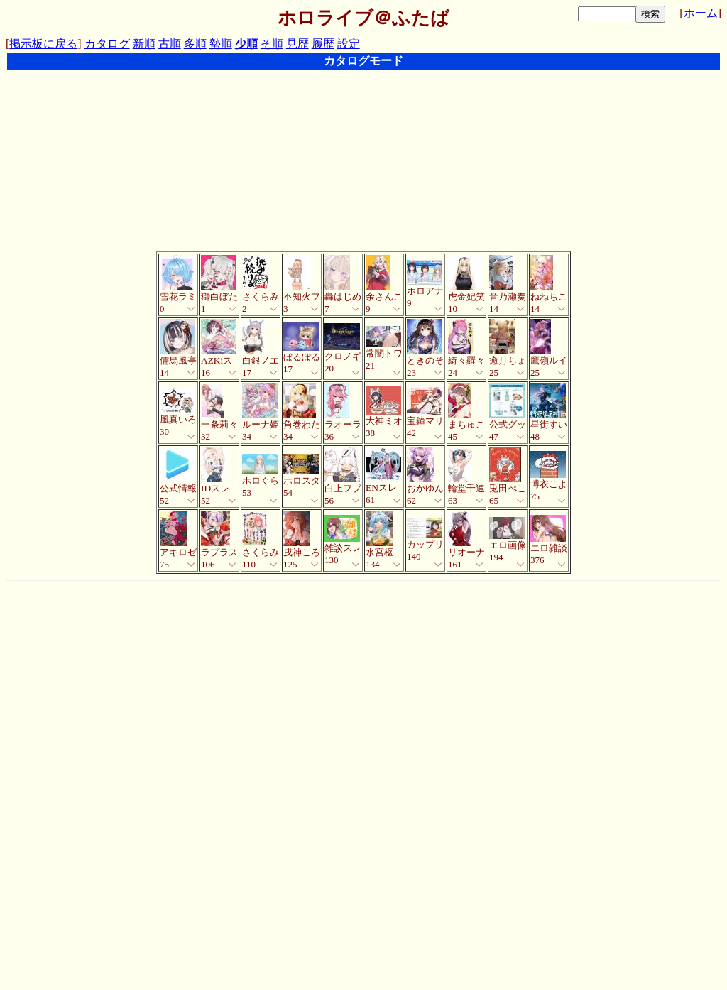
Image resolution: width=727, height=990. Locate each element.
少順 (246, 44)
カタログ (107, 44)
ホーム (701, 13)
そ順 (272, 44)
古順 (169, 44)
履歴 (323, 44)
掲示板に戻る (43, 44)
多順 (195, 44)
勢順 (220, 44)
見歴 (297, 44)
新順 (144, 44)
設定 (348, 44)
